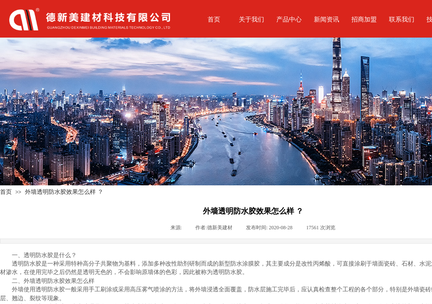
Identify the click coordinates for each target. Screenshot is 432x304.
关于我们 (251, 19)
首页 (6, 191)
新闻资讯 (326, 19)
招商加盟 (364, 19)
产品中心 (289, 19)
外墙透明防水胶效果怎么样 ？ (64, 191)
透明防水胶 (26, 264)
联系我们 (401, 19)
